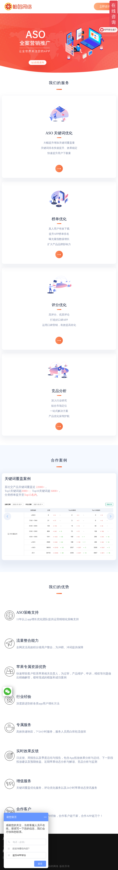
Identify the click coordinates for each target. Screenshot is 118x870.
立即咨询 (105, 6)
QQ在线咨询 (37, 62)
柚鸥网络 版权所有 (59, 866)
